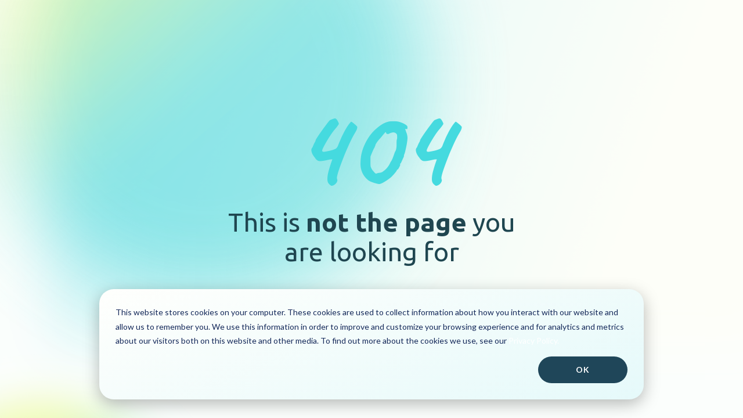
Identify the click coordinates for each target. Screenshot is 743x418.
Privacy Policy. (533, 340)
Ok (583, 369)
